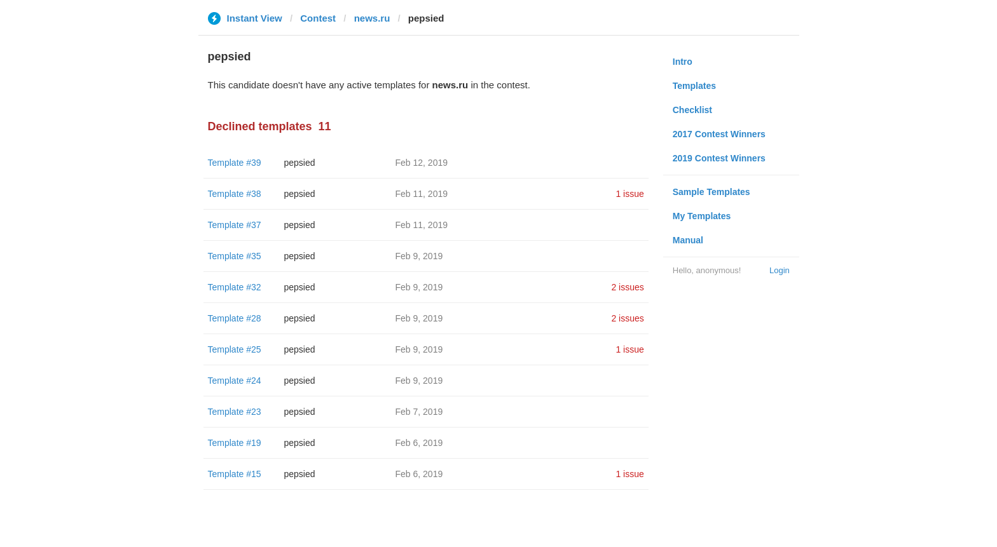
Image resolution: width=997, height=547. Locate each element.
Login (779, 270)
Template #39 (234, 163)
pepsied (299, 163)
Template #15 (234, 474)
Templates (694, 86)
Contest (318, 18)
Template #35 (234, 256)
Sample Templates (711, 192)
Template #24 (234, 380)
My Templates (702, 216)
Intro (682, 62)
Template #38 (234, 194)
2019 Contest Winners (719, 158)
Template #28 (234, 318)
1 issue (629, 194)
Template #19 (234, 443)
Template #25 (234, 349)
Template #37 (234, 225)
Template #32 (234, 287)
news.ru (372, 18)
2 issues (627, 287)
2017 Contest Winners (719, 134)
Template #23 (234, 412)
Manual (688, 240)
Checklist (692, 110)
